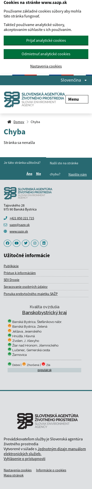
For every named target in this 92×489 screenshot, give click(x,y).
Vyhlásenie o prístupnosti (24, 458)
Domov (18, 122)
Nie (39, 173)
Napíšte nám (77, 174)
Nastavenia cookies (46, 66)
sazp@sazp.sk (20, 225)
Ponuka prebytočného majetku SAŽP (31, 294)
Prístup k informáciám (20, 273)
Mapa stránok (14, 475)
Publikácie (11, 266)
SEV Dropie (11, 280)
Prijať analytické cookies (46, 40)
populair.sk (45, 370)
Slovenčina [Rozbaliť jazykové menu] (74, 80)
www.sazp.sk (19, 231)
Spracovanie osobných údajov (26, 286)
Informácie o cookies (51, 470)
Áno (30, 173)
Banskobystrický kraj (44, 312)
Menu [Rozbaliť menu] (77, 99)
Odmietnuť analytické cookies (46, 53)
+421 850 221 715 (22, 218)
